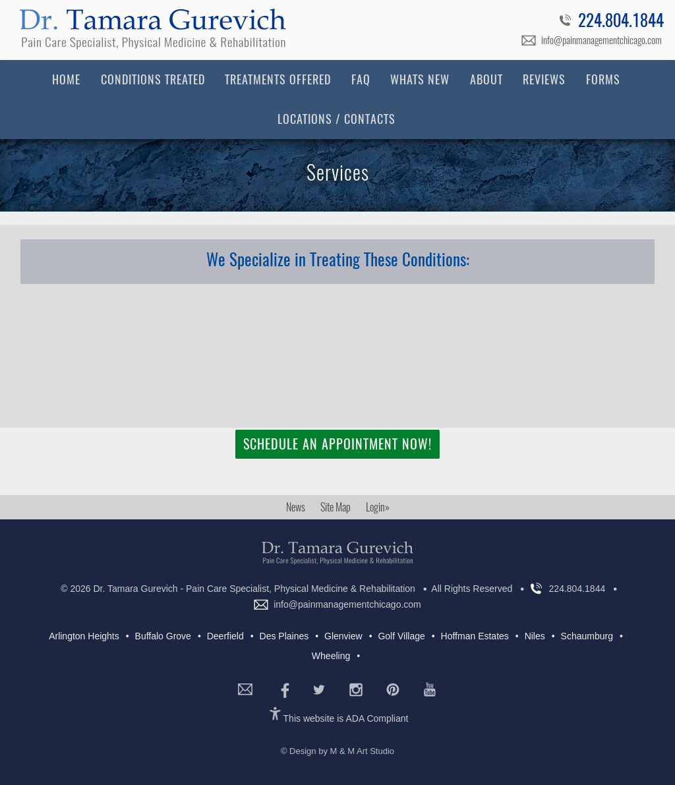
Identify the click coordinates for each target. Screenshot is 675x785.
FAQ (360, 79)
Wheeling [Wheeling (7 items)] (331, 656)
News (295, 507)
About (486, 79)
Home (66, 79)
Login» (378, 507)
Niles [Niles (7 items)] (535, 636)
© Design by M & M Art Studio (337, 751)
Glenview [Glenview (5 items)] (343, 636)
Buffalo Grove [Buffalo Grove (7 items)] (163, 636)
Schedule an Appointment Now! (337, 444)
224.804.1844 (621, 22)
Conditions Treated (153, 79)
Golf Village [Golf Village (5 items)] (401, 636)
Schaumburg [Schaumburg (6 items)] (587, 636)
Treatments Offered (278, 79)
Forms (603, 79)
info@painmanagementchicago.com (601, 40)
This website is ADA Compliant (346, 718)
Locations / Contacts (337, 119)
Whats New (420, 79)
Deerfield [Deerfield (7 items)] (225, 636)
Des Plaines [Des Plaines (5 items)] (284, 636)
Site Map (335, 507)
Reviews (544, 79)
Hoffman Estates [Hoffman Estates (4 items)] (475, 636)
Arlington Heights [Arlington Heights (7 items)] (84, 636)
